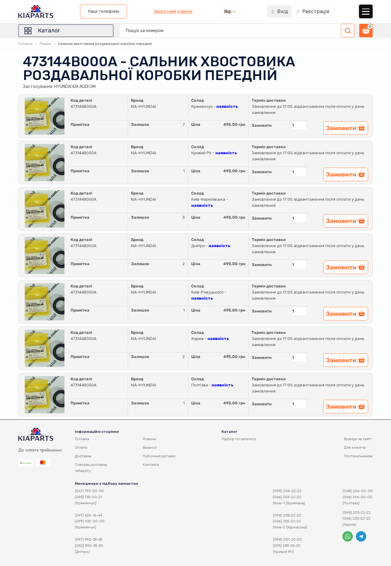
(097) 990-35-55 (88, 539)
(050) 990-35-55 (89, 545)
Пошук (45, 44)
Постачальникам (358, 456)
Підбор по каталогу (238, 439)
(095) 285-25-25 (286, 545)
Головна (25, 44)
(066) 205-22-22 (287, 521)
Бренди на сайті (358, 439)
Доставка (83, 456)
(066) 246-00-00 (357, 497)
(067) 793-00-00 (89, 491)
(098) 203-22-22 (356, 512)
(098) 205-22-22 (287, 515)
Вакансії (150, 447)
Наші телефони (103, 11)
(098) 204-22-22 (287, 491)
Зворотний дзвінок (173, 11)
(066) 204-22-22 (287, 497)
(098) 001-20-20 (287, 539)
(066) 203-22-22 (356, 518)
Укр (227, 11)
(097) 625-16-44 (88, 515)
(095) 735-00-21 (88, 497)
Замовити (262, 125)
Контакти (151, 464)
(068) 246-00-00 (357, 491)
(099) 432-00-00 (89, 521)
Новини (149, 439)
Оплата (81, 447)
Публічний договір (159, 456)
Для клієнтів (355, 447)
